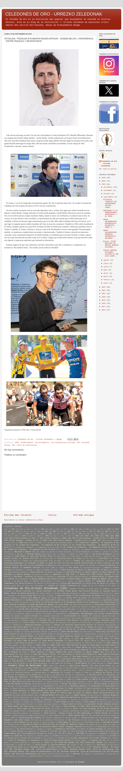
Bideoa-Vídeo (113, 576)
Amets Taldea (84, 554)
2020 (104, 297)
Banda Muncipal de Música (72, 570)
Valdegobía (21, 740)
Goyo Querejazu (26, 634)
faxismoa (116, 618)
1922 (25, 531)
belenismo (61, 576)
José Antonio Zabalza (50, 659)
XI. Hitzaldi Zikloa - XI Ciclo (104, 747)
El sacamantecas (93, 602)
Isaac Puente (66, 647)
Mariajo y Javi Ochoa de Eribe (46, 684)
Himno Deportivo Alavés (70, 636)
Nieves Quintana (91, 697)
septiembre (109, 197)
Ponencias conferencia (70, 711)
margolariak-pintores (111, 681)
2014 (62, 536)
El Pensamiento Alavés (73, 602)
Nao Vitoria (95, 695)
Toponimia (43, 731)
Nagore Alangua (80, 695)
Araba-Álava (103, 558)
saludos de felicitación (55, 720)
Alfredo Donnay (34, 554)
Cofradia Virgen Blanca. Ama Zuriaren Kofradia (77, 591)
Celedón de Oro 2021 (107, 585)
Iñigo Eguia (95, 645)
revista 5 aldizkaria (53, 717)
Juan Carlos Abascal (78, 666)
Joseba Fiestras (97, 663)
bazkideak (8, 574)
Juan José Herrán (72, 668)
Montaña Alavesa (49, 693)
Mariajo (28, 684)
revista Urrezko (87, 718)
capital (40, 583)
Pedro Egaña (55, 706)
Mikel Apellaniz (19, 690)
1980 (16, 536)
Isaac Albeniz (52, 647)
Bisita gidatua (38, 579)
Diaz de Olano (111, 595)
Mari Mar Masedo (13, 684)
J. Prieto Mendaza (101, 650)
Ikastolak (7, 643)
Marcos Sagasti (93, 681)
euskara (85, 616)
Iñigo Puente (110, 645)
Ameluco (63, 554)
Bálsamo (29, 570)
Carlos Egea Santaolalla (71, 583)
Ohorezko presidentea (21, 699)
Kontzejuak (55, 672)
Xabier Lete (80, 747)
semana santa (94, 724)
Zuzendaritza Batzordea (61, 756)
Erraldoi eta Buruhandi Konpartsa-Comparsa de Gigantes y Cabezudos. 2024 (44, 611)
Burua (59, 581)
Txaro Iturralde (77, 731)
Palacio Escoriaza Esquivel (48, 704)
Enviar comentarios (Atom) (31, 520)
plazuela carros (19, 711)
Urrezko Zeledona (100, 738)
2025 (104, 181)
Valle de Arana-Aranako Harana (57, 740)
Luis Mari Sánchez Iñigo (43, 679)
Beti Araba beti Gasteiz (79, 576)
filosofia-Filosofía (11, 622)
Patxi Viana (29, 706)
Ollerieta (85, 699)
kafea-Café (22, 670)
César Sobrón (94, 588)
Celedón (51, 586)
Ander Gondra (20, 556)
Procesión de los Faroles (104, 711)
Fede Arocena (12, 620)
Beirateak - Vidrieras (23, 576)
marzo (106, 276)
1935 (98, 531)
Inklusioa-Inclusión (73, 643)
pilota (57, 708)
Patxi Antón (13, 706)
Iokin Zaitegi (9, 647)
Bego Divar (70, 574)
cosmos (116, 593)
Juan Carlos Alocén (103, 666)
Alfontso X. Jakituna (15, 554)
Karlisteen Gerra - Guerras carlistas (78, 670)
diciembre (108, 187)
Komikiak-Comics (40, 672)
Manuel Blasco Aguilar (35, 681)
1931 (69, 531)
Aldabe (96, 552)
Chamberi (106, 588)
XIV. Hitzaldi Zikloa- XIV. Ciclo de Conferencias (27, 751)
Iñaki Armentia (113, 643)
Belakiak (50, 576)
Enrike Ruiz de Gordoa (28, 609)
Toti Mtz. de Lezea (58, 731)
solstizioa (102, 727)
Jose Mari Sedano (92, 661)
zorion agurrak (9, 756)
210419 (31, 542)
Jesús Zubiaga (13, 656)
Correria (107, 593)
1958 (42, 534)
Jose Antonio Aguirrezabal (102, 656)
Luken (69, 679)
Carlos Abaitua (52, 583)
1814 (42, 529)
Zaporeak (76, 754)
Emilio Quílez (9, 609)
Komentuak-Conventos (22, 672)
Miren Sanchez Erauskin (59, 690)
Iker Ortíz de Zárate (24, 643)
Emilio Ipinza (96, 607)
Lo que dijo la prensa (70, 677)
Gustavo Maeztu (90, 634)
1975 (110, 533)
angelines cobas (110, 556)
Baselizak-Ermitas (73, 572)
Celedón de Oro (88, 585)
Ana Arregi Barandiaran (102, 554)
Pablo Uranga (60, 702)
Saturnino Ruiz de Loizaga (54, 724)
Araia (67, 561)
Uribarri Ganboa (43, 736)
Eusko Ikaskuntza (22, 618)
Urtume (10, 740)
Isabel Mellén (81, 647)
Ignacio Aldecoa (90, 640)
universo (30, 736)
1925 (38, 531)
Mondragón (34, 693)
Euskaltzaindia (70, 616)
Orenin (6, 702)
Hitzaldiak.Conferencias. (45, 638)
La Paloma (33, 675)
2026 (104, 178)
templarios (32, 731)
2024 (17, 442)
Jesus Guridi (9, 654)
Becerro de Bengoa (42, 574)
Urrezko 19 (25, 738)
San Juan (100, 720)
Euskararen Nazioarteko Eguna (104, 616)
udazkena (103, 733)
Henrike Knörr (105, 634)
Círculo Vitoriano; (44, 591)
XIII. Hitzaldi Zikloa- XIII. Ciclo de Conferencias (89, 749)
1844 (50, 529)
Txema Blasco (10, 733)
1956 (27, 534)
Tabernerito (111, 729)
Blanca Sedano (75, 579)
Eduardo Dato (110, 598)
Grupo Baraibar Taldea (44, 634)
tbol (5, 731)
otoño (49, 702)
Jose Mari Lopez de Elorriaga (69, 661)
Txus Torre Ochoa (65, 733)
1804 (28, 529)
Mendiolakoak (110, 686)
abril (106, 273)
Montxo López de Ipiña (70, 693)
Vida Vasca (36, 742)
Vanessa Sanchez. (81, 740)
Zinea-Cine (112, 754)
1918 (9, 531)
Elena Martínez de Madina (42, 604)
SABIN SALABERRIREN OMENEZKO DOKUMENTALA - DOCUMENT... (110, 234)
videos (46, 742)
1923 (32, 531)
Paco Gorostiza (105, 702)
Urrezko (56, 736)
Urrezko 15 (102, 736)
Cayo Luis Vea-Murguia (34, 585)
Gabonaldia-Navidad (33, 625)
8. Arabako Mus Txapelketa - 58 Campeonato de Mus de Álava (82, 549)
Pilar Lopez (22, 709)
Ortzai (40, 702)
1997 (31, 536)
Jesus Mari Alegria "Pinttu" (45, 654)
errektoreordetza (99, 611)
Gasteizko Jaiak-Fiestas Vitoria (79, 625)
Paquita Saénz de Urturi (72, 704)
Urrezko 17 (114, 736)
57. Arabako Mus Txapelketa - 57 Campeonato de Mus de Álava (36, 547)
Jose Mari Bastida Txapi (39, 661)
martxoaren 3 (50, 686)
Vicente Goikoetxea (20, 742)
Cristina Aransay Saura (27, 595)
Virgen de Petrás (24, 745)
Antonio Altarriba (30, 558)
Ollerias (74, 699)
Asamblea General (11, 567)
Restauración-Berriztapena (30, 718)
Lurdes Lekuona (82, 679)
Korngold (67, 672)
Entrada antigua (83, 515)
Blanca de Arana (58, 579)
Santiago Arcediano (111, 722)
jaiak (24, 652)
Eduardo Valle (32, 600)
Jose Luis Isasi (92, 659)
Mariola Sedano (100, 684)
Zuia (47, 756)
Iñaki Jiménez (27, 645)
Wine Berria (114, 745)
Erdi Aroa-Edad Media (67, 609)
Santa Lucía (76, 722)
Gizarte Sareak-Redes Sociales (35, 631)
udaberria (92, 733)
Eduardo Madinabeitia (13, 600)
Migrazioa (33, 688)
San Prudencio (20, 722)
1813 (35, 529)
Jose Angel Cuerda (80, 656)
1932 (76, 531)
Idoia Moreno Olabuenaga (52, 641)
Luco (102, 677)
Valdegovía (35, 740)
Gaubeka (100, 627)
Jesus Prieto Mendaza (84, 654)
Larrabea (68, 675)
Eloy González (21, 607)
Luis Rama (59, 679)
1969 (95, 533)
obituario (107, 697)
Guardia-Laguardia (63, 634)
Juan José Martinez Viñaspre (92, 668)
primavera (86, 711)
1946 (12, 533)
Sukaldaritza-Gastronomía (65, 729)
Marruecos (11, 686)
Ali (55, 554)
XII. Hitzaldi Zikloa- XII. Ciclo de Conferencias (33, 749)
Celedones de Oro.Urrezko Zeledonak (31, 588)
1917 (117, 529)
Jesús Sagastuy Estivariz (108, 654)
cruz (43, 595)
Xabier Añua (66, 747)
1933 (83, 531)
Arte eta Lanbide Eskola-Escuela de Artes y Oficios (88, 563)
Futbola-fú (17, 625)
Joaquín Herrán (29, 656)
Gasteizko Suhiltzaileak (107, 625)
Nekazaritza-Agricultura (70, 697)
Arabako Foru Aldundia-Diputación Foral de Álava (41, 561)
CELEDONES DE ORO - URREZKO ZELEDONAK (53, 14)
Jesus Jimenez (24, 654)
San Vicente (34, 722)
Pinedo (66, 708)
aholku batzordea (65, 552)
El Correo (36, 602)
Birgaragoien (23, 579)
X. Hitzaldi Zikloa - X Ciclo (41, 747)
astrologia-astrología (92, 567)
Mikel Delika (37, 690)
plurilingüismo (34, 711)
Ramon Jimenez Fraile (37, 715)
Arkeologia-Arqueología (13, 563)
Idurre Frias (73, 641)
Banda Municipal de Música (17, 572)
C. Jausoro (69, 581)
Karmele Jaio (102, 670)
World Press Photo (15, 747)
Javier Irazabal (74, 652)
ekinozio (25, 602)
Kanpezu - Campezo (51, 670)
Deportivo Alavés (64, 595)
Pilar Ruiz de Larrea (41, 709)
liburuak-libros (95, 675)
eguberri (79, 600)
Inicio (52, 515)
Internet (99, 643)
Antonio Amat (48, 558)
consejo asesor (45, 593)
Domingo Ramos (56, 598)
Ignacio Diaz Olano (108, 640)
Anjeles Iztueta (11, 558)
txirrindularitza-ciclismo (63, 442)
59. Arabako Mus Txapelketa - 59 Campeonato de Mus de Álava (29, 549)
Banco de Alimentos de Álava (47, 570)
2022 (104, 290)
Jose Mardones (18, 661)
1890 (80, 529)
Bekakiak (40, 576)
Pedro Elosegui (70, 706)
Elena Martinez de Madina (14, 604)
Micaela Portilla (19, 688)
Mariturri (115, 684)
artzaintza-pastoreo (107, 565)
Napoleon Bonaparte (111, 695)
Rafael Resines (101, 713)
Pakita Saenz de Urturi (24, 704)
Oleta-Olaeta (62, 699)
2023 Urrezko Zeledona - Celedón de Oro (21, 540)
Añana (79, 558)
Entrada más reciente (17, 515)
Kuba (86, 672)
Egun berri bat (93, 600)
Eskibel (38, 613)
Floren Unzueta (29, 622)
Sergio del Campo (109, 724)
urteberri (115, 738)
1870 (65, 529)
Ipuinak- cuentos (36, 647)
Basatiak (59, 572)
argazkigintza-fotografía (94, 561)
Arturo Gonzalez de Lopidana (84, 565)
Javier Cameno (55, 652)
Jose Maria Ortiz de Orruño (14, 663)
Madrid (95, 679)
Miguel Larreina (75, 688)
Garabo (48, 625)
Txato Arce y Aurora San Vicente (101, 731)
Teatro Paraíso (17, 731)
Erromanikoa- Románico (23, 613)
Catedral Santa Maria (12, 585)
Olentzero (48, 700)
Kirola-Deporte (42, 442)
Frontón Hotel (86, 622)
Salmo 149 (38, 720)
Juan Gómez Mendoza (31, 668)
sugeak (49, 729)
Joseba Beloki (27, 442)
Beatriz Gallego (23, 574)
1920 (17, 531)
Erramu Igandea (82, 611)
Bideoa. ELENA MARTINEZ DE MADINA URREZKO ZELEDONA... (110, 244)
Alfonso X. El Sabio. (111, 552)
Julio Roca (8, 670)
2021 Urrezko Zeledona (49, 538)
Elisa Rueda (64, 604)
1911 (94, 529)
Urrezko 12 (67, 736)
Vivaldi (73, 745)
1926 (46, 531)
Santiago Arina (13, 724)
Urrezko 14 (90, 736)
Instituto (88, 643)
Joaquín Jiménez (62, 656)
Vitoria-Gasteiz (58, 745)
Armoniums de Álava (36, 563)
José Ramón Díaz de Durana (61, 663)
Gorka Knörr (87, 631)
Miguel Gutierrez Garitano (52, 688)
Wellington (101, 745)
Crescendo (10, 595)
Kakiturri (34, 670)
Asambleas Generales (32, 567)
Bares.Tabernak (37, 572)
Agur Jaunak (40, 552)
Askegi (61, 567)
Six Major (24, 726)
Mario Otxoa (86, 684)
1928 (54, 531)
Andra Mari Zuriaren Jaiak (41, 556)
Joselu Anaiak (113, 663)
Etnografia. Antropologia (81, 614)
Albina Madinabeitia (82, 552)
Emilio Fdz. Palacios (80, 607)
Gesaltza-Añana (96, 629)
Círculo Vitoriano (23, 591)
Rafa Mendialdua (83, 713)
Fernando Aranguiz (28, 620)
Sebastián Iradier (77, 724)
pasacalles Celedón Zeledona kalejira (103, 704)
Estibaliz (48, 613)
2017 (104, 307)
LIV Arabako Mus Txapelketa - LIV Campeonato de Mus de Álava (31, 677)
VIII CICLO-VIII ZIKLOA (91, 742)
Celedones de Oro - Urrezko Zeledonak (109, 163)
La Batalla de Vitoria (102, 672)
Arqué (51, 563)
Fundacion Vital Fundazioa (105, 622)
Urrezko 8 (50, 738)
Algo (48, 554)
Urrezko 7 (38, 738)
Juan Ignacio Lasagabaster (52, 668)
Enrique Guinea (48, 609)
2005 (47, 536)
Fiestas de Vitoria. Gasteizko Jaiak (99, 620)
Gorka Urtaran (10, 634)
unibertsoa (18, 736)
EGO (71, 600)
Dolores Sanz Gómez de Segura (33, 598)
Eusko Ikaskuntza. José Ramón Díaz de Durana (51, 618)
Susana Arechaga (96, 729)
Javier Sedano (92, 652)
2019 (104, 300)
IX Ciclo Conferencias (23, 650)
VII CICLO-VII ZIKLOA (64, 742)
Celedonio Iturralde (77, 588)
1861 (57, 529)
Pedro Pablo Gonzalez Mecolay (93, 706)
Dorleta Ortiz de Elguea (76, 598)
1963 (57, 533)
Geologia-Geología (21, 629)
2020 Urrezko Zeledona (18, 538)
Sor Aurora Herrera (25, 729)
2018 (104, 303)
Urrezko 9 (62, 738)
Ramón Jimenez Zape (76, 715)
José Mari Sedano (109, 661)
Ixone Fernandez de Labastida (76, 650)
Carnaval (113, 583)
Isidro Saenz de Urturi (101, 647)
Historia (99, 636)
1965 (65, 534)
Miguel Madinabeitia (94, 688)
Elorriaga (7, 607)
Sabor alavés (24, 720)
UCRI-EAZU (80, 733)
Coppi (84, 593)
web (81, 745)
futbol (6, 625)
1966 (73, 533)
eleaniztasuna (109, 602)
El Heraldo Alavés (52, 602)
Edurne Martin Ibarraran (55, 600)
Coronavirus (94, 593)
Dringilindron (97, 598)
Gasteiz (57, 625)
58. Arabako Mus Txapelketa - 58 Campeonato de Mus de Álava (89, 547)
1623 (13, 529)
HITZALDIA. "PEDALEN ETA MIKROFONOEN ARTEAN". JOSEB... (110, 203)
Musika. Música (64, 695)
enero (106, 283)
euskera (7, 618)
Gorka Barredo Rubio (70, 632)
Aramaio (77, 561)
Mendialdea (96, 686)
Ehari (9, 602)
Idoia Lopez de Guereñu (27, 641)
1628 (21, 529)
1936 (106, 531)
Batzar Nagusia (92, 572)
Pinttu (75, 709)
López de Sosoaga (90, 677)
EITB (17, 602)
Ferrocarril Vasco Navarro (67, 620)
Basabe (50, 572)
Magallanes (106, 679)
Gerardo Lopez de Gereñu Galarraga (47, 629)
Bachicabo (19, 570)
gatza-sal (79, 627)
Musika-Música (48, 695)
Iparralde (22, 647)
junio (106, 267)
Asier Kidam (50, 567)
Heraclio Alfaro (26, 636)
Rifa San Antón (104, 717)
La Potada (45, 675)
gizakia (17, 631)
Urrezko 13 (79, 736)
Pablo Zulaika (76, 702)
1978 (117, 533)
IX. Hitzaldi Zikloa (48, 650)
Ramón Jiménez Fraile (57, 715)
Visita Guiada (41, 745)
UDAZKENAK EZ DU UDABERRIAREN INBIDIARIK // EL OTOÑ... (110, 213)
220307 (39, 542)
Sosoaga (40, 729)
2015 (69, 536)
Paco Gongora (90, 702)
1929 (61, 531)
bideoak (11, 579)
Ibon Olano (104, 638)
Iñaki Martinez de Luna (76, 645)
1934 (90, 531)
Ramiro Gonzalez (19, 715)
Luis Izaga (26, 679)
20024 (39, 536)
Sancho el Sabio (48, 722)
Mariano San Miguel (70, 684)
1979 (9, 536)
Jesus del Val (110, 652)
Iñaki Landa (41, 645)
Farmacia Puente (91, 618)
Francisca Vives (47, 622)
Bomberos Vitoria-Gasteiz (42, 581)
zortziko (22, 756)
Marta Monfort (24, 686)
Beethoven (57, 574)
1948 (19, 533)
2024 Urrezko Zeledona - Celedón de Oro (70, 540)
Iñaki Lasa (55, 645)
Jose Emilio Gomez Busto (72, 659)
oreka (113, 699)
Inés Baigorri (57, 643)
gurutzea (77, 634)
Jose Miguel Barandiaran (38, 663)
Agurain (51, 552)
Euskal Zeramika (31, 616)
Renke (13, 717)
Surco (83, 729)
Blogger (81, 762)
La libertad (20, 675)
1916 (109, 529)
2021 (104, 294)
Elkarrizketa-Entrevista (82, 604)
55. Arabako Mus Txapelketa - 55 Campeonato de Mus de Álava (42, 545)
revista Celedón (71, 717)
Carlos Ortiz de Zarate (95, 583)
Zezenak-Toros (99, 754)
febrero (107, 280)
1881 (72, 529)
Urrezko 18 (12, 738)
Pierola (10, 708)
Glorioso (54, 631)
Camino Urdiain (84, 581)
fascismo (105, 618)
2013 (54, 536)
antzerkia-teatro (65, 558)
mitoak (24, 693)
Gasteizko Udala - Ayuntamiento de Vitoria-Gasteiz (52, 627)
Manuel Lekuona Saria (55, 681)
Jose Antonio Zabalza (28, 659)
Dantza (51, 595)
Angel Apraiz (75, 556)
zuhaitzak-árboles (35, 756)
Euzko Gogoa (76, 618)
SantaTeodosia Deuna (92, 722)
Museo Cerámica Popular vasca (27, 695)
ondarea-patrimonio (100, 699)
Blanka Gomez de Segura (96, 579)
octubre (107, 194)
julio (106, 263)
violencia (112, 742)
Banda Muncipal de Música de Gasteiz (103, 570)
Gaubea (90, 627)
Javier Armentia (37, 652)
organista (16, 702)
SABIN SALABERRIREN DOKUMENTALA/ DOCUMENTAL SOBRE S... (110, 223)
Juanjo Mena (111, 668)
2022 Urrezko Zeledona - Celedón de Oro (89, 538)
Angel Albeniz (62, 556)
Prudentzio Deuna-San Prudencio (16, 713)
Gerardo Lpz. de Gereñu (76, 629)
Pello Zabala (114, 706)
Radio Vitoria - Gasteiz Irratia (58, 713)
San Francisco (74, 720)
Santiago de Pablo (30, 724)
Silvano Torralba (10, 726)
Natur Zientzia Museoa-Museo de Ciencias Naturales (27, 697)
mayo (106, 270)
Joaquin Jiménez (45, 656)
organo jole (28, 702)
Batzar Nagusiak (108, 572)
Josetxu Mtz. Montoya (57, 665)
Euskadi (17, 616)
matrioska (63, 686)
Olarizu (37, 700)
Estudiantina (60, 613)
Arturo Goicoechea (63, 565)
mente (6, 688)
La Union (56, 675)
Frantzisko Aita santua (67, 622)
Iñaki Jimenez (13, 645)
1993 (23, 536)
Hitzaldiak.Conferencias (15, 638)
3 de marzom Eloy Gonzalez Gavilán (59, 542)
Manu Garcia (17, 681)
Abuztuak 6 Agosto (22, 552)
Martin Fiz (37, 686)
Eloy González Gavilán (40, 607)
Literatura (111, 675)
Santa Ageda (63, 722)
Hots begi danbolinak (84, 638)
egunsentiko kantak (111, 600)
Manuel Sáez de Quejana (75, 681)
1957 (35, 533)
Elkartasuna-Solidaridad (105, 604)
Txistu (50, 733)
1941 (5, 533)
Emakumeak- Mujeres (61, 607)
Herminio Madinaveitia (47, 636)
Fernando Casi (45, 620)
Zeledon (87, 754)
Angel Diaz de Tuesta (92, 556)
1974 (102, 534)
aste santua (73, 567)
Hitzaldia (111, 636)
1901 (87, 529)
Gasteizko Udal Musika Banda (16, 627)
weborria (90, 745)
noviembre (108, 190)
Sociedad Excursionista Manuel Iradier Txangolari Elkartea (57, 727)
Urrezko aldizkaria (79, 738)
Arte (59, 563)
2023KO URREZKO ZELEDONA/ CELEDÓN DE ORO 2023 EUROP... (110, 253)
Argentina (111, 561)
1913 (101, 529)
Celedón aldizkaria (68, 586)
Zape (67, 754)
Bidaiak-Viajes (98, 576)
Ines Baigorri (43, 643)
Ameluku (72, 554)
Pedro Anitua (43, 706)
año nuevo (90, 558)
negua (53, 697)
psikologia (36, 713)
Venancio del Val (98, 740)
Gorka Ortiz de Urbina (105, 632)
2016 (104, 310)
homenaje (67, 638)
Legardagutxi (80, 675)
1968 (88, 533)
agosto (107, 260)
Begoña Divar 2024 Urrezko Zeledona (95, 574)
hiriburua (88, 636)
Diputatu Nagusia (10, 598)
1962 (50, 534)
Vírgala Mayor (9, 745)
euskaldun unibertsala (51, 616)
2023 (104, 287)
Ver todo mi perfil (108, 169)
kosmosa (77, 672)
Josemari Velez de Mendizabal (24, 666)
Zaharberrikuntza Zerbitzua (51, 754)
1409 (5, 529)
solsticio (90, 726)
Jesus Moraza (66, 654)
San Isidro (88, 720)
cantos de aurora (26, 583)
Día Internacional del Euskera (88, 595)
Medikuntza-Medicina (79, 686)
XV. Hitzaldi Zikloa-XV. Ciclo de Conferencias (79, 751)
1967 (80, 534)
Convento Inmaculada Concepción (66, 593)
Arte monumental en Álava (41, 565)
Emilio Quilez (111, 607)
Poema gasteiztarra (51, 711)
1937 (114, 531)
